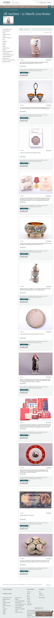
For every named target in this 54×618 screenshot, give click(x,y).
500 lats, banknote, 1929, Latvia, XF (27, 515)
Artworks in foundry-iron (7, 37)
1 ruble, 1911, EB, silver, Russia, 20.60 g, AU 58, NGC (30, 152)
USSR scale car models (6, 61)
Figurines (4, 32)
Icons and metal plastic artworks (8, 54)
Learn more (44, 614)
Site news (28, 593)
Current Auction (7, 6)
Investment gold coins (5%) (7, 29)
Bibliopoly (4, 49)
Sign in (24, 72)
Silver (4, 39)
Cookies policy (29, 604)
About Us (28, 601)
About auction (41, 595)
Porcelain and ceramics (6, 34)
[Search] (37, 2)
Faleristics (4, 44)
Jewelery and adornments (7, 56)
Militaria (4, 46)
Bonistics (4, 42)
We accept (28, 6)
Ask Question (48, 59)
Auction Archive (15, 6)
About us (41, 589)
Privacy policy (29, 603)
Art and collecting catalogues (7, 51)
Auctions (7, 9)
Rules (33, 6)
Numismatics (5, 41)
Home (4, 9)
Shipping (28, 598)
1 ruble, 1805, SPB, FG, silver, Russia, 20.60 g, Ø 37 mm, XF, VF (32, 334)
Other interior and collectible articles (9, 59)
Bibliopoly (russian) (6, 48)
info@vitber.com (29, 614)
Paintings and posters (6, 30)
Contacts (28, 599)
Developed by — (31, 616)
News (40, 591)
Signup (44, 2)
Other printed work (6, 53)
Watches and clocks (6, 58)
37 (28, 32)
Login (41, 2)
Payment (28, 596)
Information (22, 6)
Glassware (4, 36)
